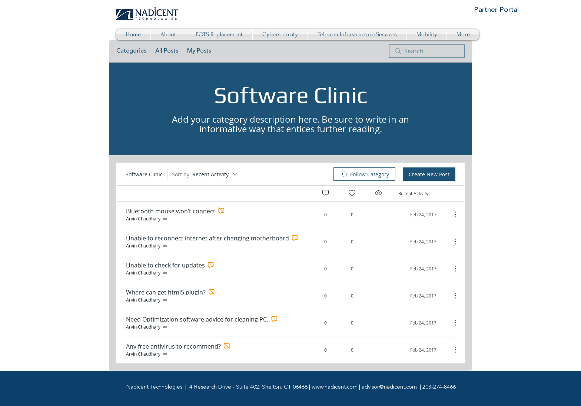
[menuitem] (364, 174)
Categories (131, 51)
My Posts (199, 51)
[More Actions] (451, 214)
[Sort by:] (205, 174)
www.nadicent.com (335, 387)
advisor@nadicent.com (389, 387)
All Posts (166, 51)
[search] (427, 51)
